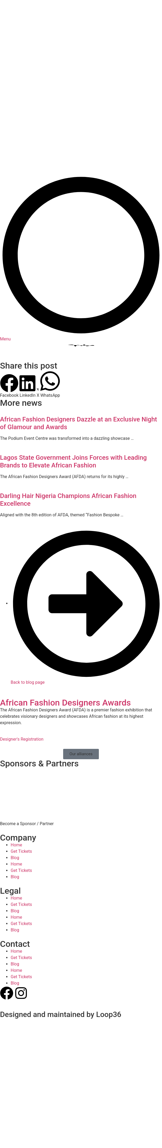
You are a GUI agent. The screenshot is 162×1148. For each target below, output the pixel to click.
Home (16, 776)
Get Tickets (21, 783)
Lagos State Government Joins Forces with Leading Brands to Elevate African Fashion (73, 393)
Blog (15, 789)
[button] (9, 318)
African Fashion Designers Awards (65, 634)
